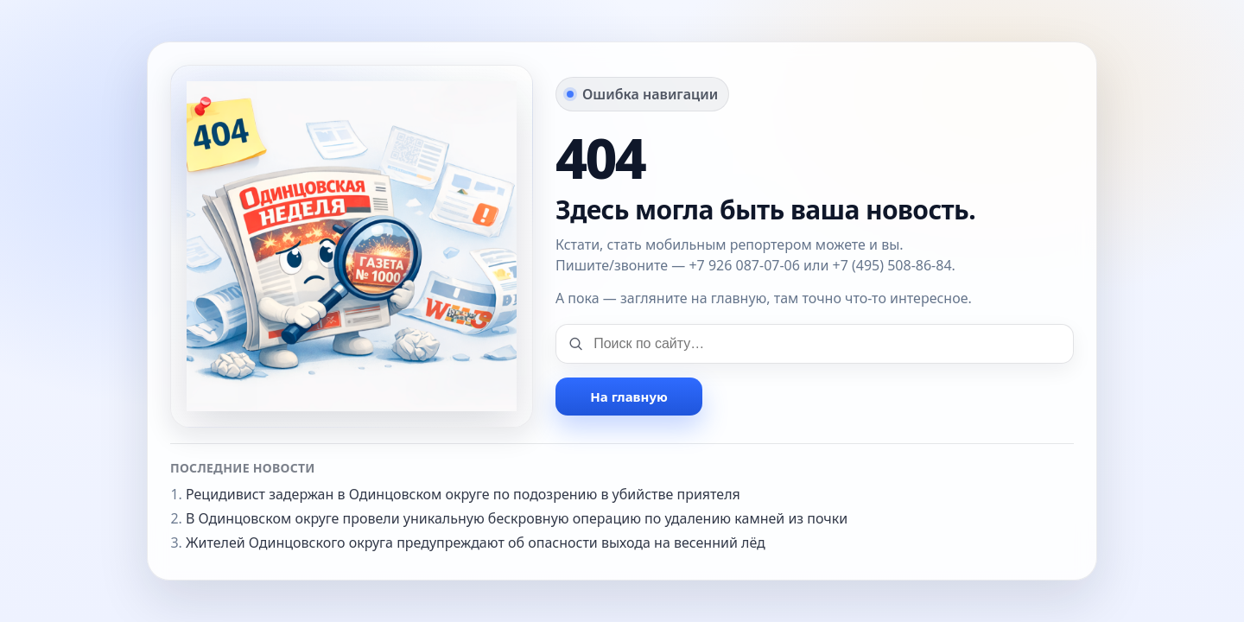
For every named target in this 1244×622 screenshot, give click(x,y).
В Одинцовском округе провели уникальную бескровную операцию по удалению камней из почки (516, 518)
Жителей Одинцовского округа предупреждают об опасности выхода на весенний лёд (475, 542)
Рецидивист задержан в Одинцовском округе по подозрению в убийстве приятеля (463, 494)
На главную (628, 396)
